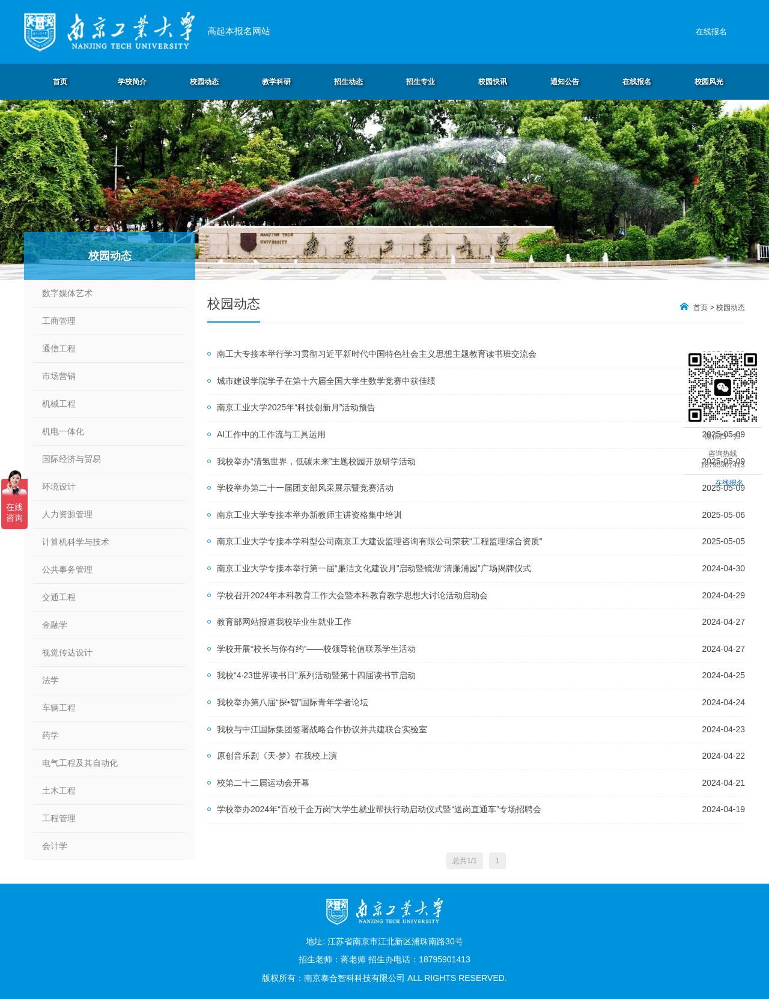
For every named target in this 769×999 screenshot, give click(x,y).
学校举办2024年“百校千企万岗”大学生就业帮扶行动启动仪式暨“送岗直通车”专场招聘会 (379, 809)
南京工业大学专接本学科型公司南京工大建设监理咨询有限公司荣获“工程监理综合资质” (379, 541)
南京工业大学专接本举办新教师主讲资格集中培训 (309, 515)
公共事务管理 (67, 569)
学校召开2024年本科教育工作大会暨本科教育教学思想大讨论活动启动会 (352, 595)
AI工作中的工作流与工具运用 (271, 434)
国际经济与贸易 (71, 459)
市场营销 (59, 376)
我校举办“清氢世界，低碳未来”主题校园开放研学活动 (316, 461)
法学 (50, 680)
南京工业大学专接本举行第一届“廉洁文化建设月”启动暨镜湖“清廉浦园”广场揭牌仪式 (374, 568)
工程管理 (59, 818)
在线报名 (711, 31)
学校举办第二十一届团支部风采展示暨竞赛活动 (305, 488)
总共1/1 (464, 861)
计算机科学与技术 (75, 542)
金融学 (54, 625)
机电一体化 (63, 431)
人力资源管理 (67, 514)
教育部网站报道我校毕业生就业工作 (284, 622)
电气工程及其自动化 (80, 763)
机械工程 (59, 403)
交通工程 (59, 597)
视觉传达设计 (67, 652)
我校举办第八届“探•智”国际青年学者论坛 (292, 702)
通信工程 (59, 348)
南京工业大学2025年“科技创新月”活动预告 (296, 407)
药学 (50, 735)
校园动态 (730, 307)
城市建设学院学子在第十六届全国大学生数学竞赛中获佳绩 (326, 381)
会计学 (54, 846)
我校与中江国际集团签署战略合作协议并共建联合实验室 (322, 729)
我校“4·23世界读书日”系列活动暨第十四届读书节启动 (316, 675)
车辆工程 (59, 707)
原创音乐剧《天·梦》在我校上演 (277, 756)
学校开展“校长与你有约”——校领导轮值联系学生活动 (316, 649)
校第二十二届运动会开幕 (263, 783)
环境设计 (59, 486)
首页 (700, 307)
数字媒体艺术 (67, 293)
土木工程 (59, 790)
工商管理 (59, 321)
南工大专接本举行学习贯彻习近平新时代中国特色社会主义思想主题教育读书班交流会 (376, 354)
